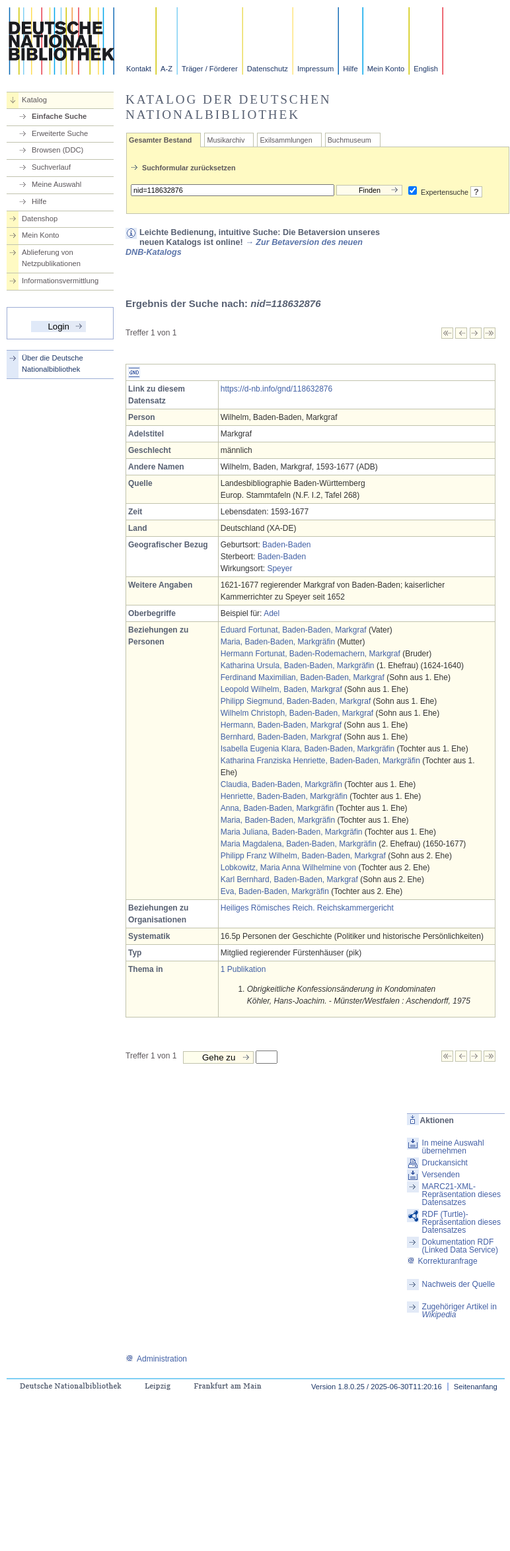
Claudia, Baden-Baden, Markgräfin (281, 784)
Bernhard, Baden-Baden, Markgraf (281, 736)
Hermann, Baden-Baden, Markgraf (281, 725)
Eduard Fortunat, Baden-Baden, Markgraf (294, 630)
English (426, 69)
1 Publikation (243, 969)
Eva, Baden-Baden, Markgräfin (275, 891)
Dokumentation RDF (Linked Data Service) (460, 1246)
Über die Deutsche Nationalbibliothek (52, 363)
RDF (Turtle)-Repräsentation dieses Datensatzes (461, 1222)
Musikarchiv (225, 140)
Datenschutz (267, 69)
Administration (156, 1358)
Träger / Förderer (210, 69)
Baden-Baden (286, 544)
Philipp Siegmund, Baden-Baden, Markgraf (296, 701)
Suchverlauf (51, 167)
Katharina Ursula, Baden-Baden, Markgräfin (298, 665)
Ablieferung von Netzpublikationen (51, 257)
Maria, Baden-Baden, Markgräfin (278, 641)
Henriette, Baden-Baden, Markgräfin (284, 796)
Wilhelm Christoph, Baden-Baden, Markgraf (297, 713)
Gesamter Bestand (160, 140)
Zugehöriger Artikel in (459, 1310)
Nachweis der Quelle (458, 1284)
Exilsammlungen (286, 140)
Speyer (279, 568)
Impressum (315, 69)
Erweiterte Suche (60, 133)
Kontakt (138, 69)
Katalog (34, 100)
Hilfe (350, 69)
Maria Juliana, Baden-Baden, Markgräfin (292, 832)
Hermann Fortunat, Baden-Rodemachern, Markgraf (310, 653)
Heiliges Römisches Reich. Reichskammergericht (307, 908)
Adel (271, 613)
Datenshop (39, 219)
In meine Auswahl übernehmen (453, 1146)
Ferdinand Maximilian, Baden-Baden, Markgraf (302, 677)
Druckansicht (445, 1162)
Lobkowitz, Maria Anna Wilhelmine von (288, 867)
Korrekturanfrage (442, 1261)
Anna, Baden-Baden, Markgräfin (277, 808)
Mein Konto (386, 69)
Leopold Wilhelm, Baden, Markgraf (281, 689)
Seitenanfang (475, 1387)
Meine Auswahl (56, 184)
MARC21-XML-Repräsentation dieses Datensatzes (461, 1194)
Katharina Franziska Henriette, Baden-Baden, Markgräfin (320, 760)
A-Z (166, 69)
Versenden (441, 1174)
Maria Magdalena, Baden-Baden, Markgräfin (299, 843)
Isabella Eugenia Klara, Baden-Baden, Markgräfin (308, 748)
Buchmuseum (349, 140)
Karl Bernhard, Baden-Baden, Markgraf (289, 879)
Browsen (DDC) (57, 150)
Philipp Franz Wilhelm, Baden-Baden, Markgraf (303, 855)
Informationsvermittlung (60, 281)
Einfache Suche (59, 116)
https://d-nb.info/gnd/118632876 (276, 389)
